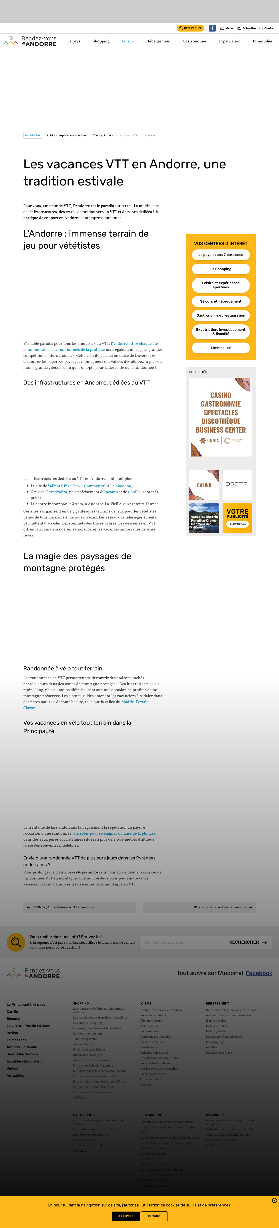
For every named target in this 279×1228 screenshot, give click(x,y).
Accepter (125, 1216)
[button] (274, 1201)
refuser (154, 1216)
